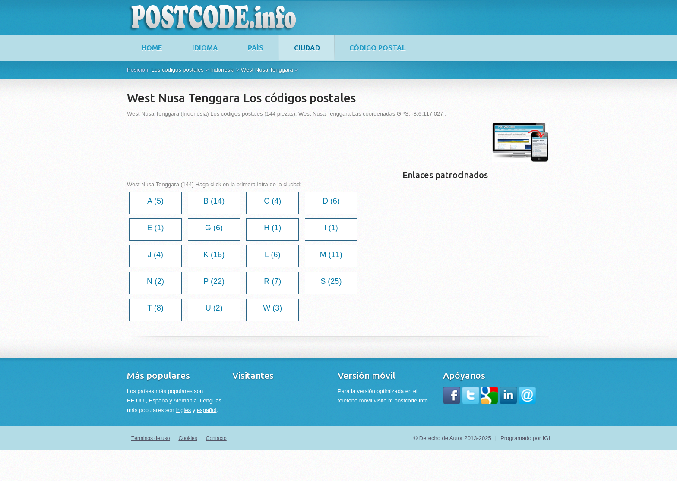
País (255, 48)
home (152, 48)
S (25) (331, 281)
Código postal (377, 48)
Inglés (183, 410)
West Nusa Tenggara (267, 69)
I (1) (331, 227)
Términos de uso (150, 438)
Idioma (205, 48)
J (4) (155, 254)
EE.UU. (136, 400)
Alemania (185, 400)
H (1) (272, 227)
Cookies (187, 438)
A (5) (155, 201)
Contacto (216, 438)
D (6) (331, 201)
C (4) (272, 201)
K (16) (214, 254)
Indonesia (222, 69)
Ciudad (307, 48)
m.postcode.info (408, 400)
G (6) (214, 227)
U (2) (214, 308)
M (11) (331, 254)
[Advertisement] (284, 142)
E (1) (155, 227)
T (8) (155, 308)
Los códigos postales (177, 69)
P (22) (214, 281)
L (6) (272, 254)
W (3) (272, 308)
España (158, 400)
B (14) (214, 201)
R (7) (272, 281)
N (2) (155, 281)
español (207, 410)
